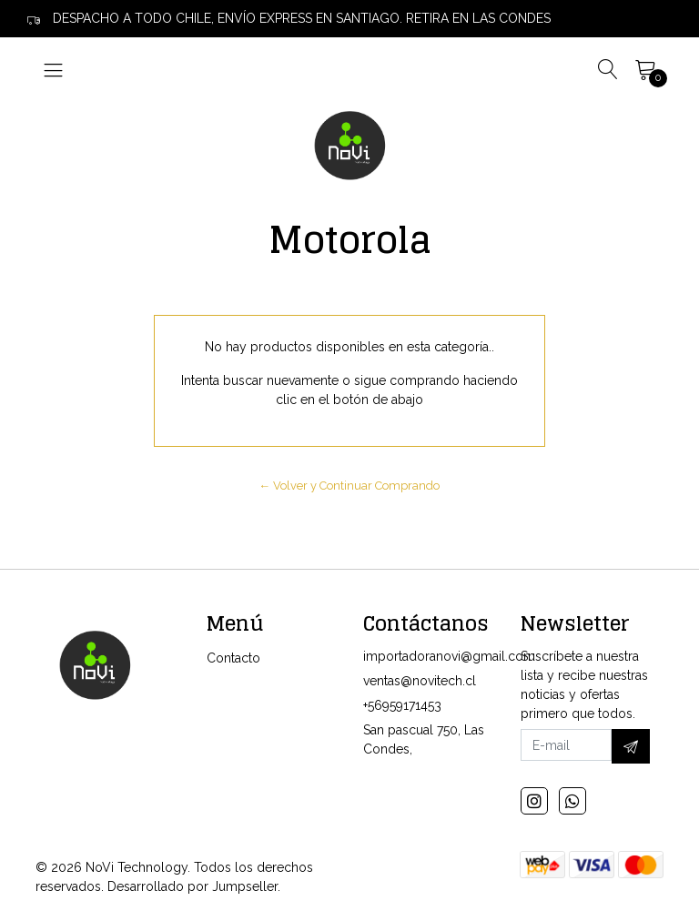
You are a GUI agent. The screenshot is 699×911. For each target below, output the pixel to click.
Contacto (233, 658)
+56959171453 (402, 705)
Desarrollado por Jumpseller (192, 886)
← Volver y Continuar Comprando (350, 485)
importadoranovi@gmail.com (449, 656)
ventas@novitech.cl (419, 680)
